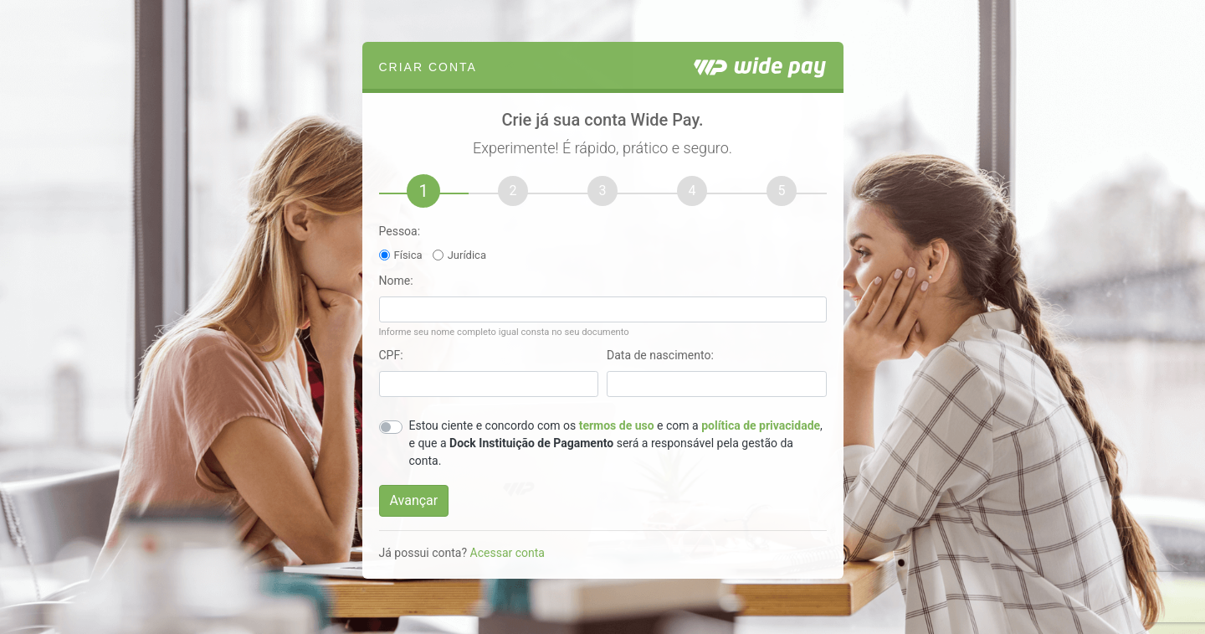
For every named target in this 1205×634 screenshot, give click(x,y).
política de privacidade (760, 425)
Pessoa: (400, 231)
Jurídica (467, 255)
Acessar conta (507, 552)
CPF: (391, 355)
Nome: (396, 280)
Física (408, 255)
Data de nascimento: (660, 355)
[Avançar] (414, 501)
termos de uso (616, 425)
